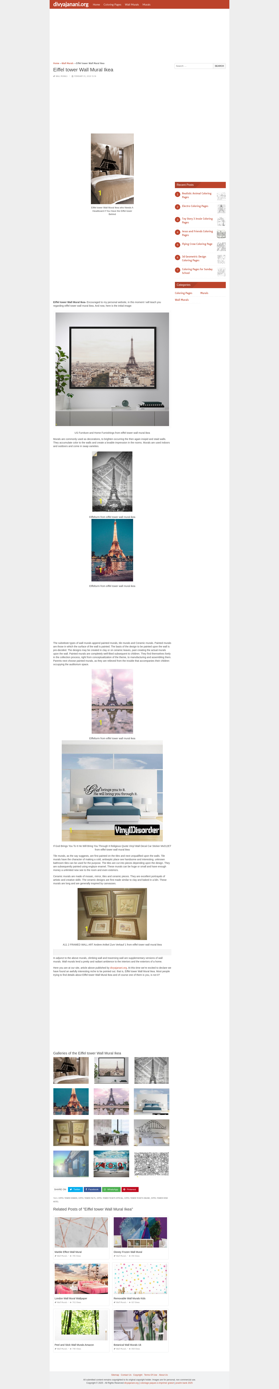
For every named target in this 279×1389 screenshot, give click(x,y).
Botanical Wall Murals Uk (127, 1344)
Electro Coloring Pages (195, 206)
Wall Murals (132, 4)
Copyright (137, 1375)
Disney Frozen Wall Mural (128, 1252)
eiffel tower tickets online (137, 1198)
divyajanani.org (70, 4)
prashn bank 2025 (184, 1383)
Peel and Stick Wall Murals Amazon (74, 1344)
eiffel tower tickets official (110, 1198)
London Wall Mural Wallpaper (71, 1298)
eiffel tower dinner (68, 1198)
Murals (147, 4)
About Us (163, 1375)
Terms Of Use (150, 1375)
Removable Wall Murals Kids (129, 1298)
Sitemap (115, 1375)
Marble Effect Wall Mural (68, 1252)
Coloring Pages (112, 4)
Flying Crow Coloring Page (197, 244)
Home (96, 4)
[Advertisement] (139, 36)
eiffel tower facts (87, 1198)
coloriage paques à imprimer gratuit (157, 1383)
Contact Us (126, 1375)
